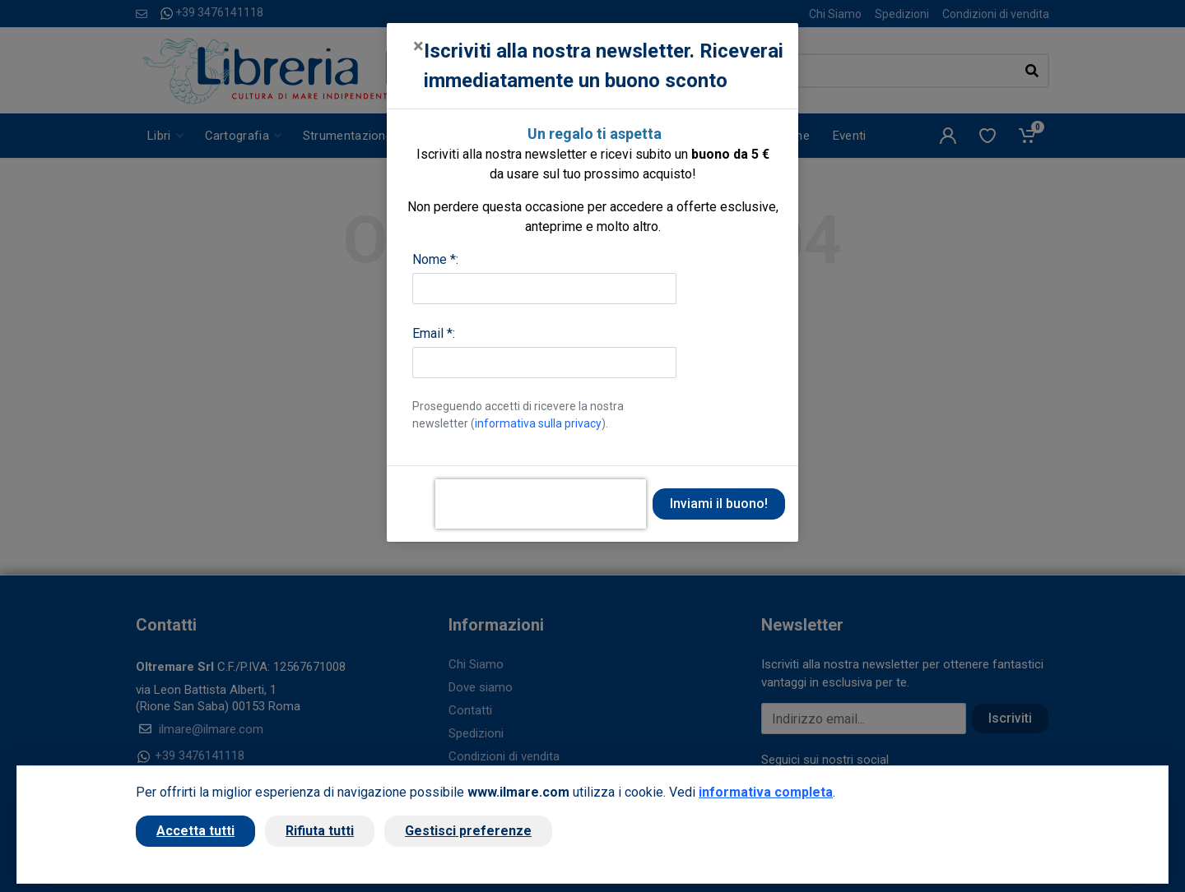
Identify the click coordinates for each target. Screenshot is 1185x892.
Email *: (433, 333)
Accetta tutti (195, 831)
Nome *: (435, 259)
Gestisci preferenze (468, 831)
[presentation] (540, 504)
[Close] (418, 46)
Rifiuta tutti (320, 831)
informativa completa (766, 792)
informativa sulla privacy (538, 423)
